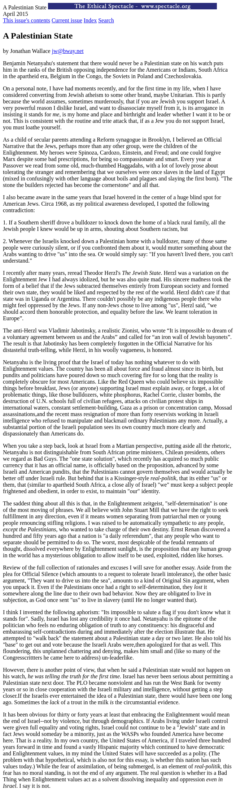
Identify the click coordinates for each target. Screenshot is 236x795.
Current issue (67, 20)
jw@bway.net (68, 51)
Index (90, 20)
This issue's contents (26, 20)
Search (106, 20)
